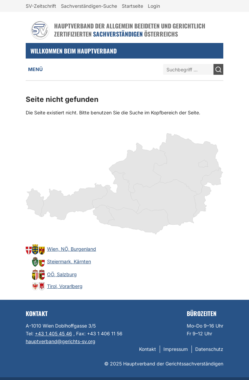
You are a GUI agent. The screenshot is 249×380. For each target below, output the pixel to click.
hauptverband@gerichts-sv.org (60, 341)
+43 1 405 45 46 (53, 333)
